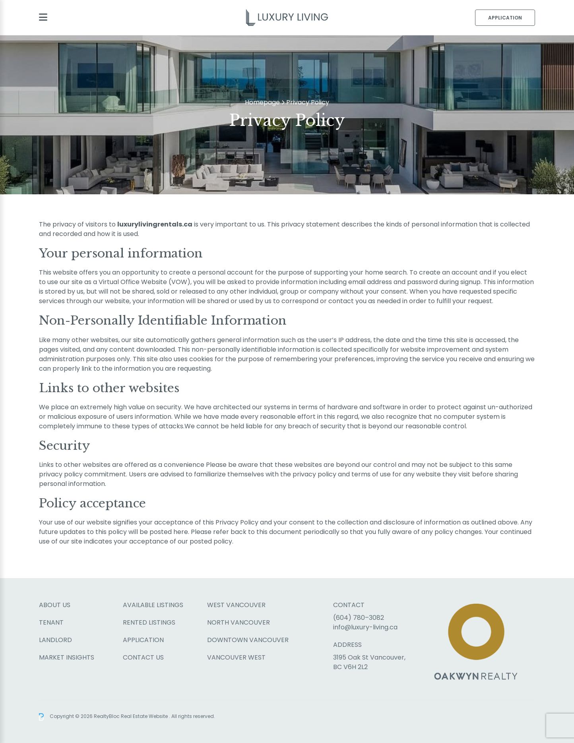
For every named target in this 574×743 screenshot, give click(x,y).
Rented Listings (149, 622)
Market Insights (66, 657)
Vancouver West (236, 657)
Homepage (262, 102)
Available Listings (153, 604)
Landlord (55, 639)
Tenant (51, 622)
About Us (54, 604)
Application (505, 17)
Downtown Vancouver (248, 639)
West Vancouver (236, 604)
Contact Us (143, 657)
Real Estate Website (145, 716)
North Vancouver (238, 622)
